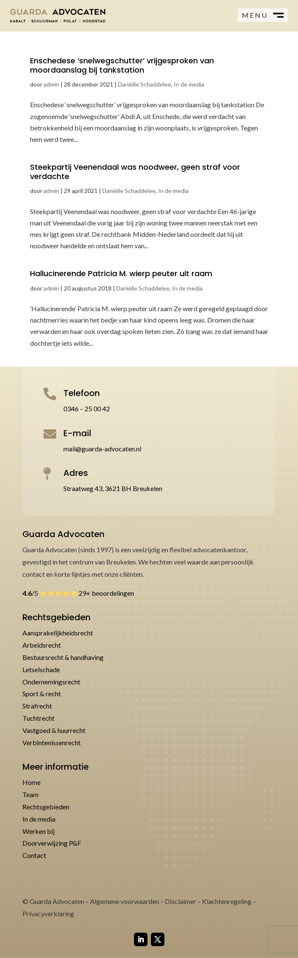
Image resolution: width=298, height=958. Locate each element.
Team (30, 794)
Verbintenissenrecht (51, 742)
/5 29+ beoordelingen (78, 593)
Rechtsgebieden (45, 807)
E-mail (77, 433)
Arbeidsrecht (41, 645)
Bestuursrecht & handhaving (63, 657)
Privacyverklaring (48, 913)
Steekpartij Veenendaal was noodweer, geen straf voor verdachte (135, 172)
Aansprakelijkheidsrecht (57, 633)
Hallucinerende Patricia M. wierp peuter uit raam (121, 273)
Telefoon (81, 393)
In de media (189, 84)
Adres (75, 473)
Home (31, 782)
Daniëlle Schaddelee (144, 84)
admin (51, 84)
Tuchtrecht (38, 718)
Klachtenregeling (227, 901)
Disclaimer (180, 901)
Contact (34, 855)
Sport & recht (41, 693)
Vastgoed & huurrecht (53, 730)
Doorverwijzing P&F (51, 843)
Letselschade (41, 669)
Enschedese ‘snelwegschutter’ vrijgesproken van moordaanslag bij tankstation (122, 65)
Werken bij (38, 831)
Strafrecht (37, 706)
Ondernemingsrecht (51, 682)
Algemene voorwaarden (124, 901)
